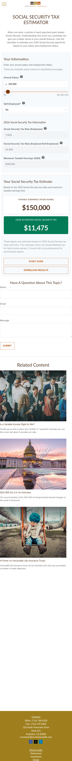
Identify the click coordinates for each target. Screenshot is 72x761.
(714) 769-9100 (39, 720)
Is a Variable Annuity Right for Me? (17, 424)
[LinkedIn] (41, 742)
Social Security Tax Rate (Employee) (25, 129)
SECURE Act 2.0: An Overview (15, 492)
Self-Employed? (15, 103)
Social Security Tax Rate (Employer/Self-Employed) (33, 143)
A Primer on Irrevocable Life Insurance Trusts (22, 561)
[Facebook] (31, 742)
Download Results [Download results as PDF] (36, 270)
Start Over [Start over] (36, 261)
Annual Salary (14, 77)
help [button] (21, 76)
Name (3, 287)
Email (3, 304)
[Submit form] (7, 345)
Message (4, 320)
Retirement (35, 753)
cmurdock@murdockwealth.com (36, 737)
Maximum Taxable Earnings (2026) (24, 158)
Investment (35, 757)
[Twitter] (36, 742)
